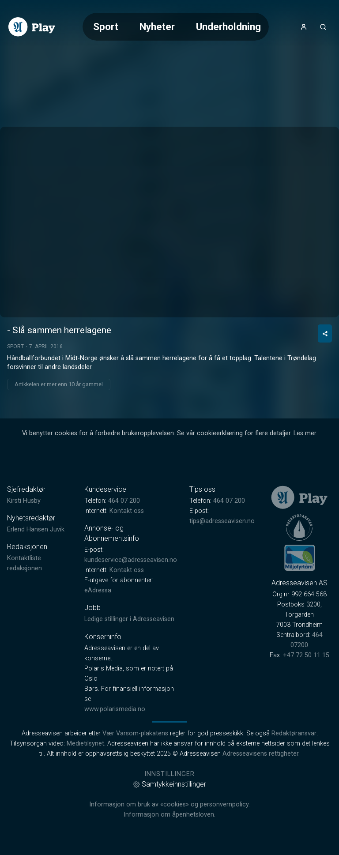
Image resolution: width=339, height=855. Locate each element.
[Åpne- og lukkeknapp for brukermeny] (304, 27)
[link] (31, 27)
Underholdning (228, 26)
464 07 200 (124, 501)
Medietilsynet (85, 743)
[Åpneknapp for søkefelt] (323, 27)
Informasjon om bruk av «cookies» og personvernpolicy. (169, 804)
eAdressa (97, 590)
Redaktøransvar (293, 733)
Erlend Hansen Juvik (35, 529)
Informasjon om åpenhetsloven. (169, 814)
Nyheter (157, 26)
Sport (105, 26)
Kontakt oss (126, 511)
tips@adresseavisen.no (222, 521)
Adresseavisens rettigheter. (261, 753)
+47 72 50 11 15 (306, 655)
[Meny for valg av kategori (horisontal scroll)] (176, 27)
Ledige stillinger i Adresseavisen (129, 619)
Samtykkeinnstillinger (169, 784)
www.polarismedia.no (114, 709)
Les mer (305, 433)
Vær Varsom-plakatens (135, 733)
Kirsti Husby (24, 501)
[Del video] (325, 333)
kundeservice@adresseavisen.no (130, 560)
